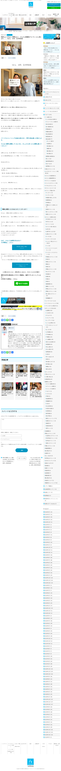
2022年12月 (47, 609)
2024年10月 (47, 554)
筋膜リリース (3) (49, 469)
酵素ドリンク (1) (50, 288)
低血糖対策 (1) (49, 400)
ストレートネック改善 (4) (52, 123)
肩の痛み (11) (50, 147)
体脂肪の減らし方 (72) (51, 199)
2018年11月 (47, 733)
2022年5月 (47, 627)
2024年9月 (47, 556)
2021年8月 (47, 650)
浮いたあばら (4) (50, 358)
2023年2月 (47, 604)
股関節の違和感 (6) (50, 158)
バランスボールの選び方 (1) (51, 307)
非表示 (12, 329)
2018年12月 (47, 731)
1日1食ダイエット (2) (51, 220)
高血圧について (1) (49, 482)
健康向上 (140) (48, 383)
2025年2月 (47, 544)
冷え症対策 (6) (49, 407)
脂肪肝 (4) (48, 425)
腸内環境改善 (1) (50, 162)
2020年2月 (47, 696)
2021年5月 (47, 658)
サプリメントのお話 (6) (50, 182)
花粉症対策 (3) (49, 427)
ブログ (43, 15)
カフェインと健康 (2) (51, 388)
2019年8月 (47, 711)
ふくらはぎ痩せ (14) (50, 324)
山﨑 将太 (10, 333)
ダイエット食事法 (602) (50, 218)
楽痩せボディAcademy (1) (50, 505)
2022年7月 (47, 622)
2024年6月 (47, 564)
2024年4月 (47, 569)
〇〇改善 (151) (48, 118)
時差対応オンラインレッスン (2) (51, 501)
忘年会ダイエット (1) (51, 442)
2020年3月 (47, 693)
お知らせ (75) (48, 101)
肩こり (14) (48, 160)
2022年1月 (47, 637)
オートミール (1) (50, 225)
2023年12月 (47, 579)
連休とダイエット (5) (51, 444)
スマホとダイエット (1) (50, 187)
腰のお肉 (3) (49, 370)
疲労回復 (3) (49, 415)
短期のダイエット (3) (51, 422)
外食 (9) (48, 261)
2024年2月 (47, 574)
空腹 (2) (48, 280)
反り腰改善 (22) (49, 128)
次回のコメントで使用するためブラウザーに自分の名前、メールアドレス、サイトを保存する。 (21, 446)
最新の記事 (15, 326)
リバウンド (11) (49, 196)
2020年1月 (47, 698)
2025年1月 (47, 546)
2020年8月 (47, 680)
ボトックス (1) (48, 373)
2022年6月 (47, 625)
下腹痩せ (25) (49, 338)
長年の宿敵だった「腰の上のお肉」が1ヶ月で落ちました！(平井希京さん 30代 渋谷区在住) (8, 462)
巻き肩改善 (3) (49, 135)
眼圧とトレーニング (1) (51, 420)
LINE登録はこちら (54, 8)
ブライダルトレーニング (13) (51, 327)
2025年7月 (47, 531)
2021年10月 (47, 645)
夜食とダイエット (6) (51, 263)
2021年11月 (47, 642)
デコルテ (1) (49, 317)
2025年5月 (47, 536)
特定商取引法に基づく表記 (11, 754)
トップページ (4, 15)
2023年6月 (47, 594)
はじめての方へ (24, 15)
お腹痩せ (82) (49, 312)
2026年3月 (47, 516)
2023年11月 (47, 582)
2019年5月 (47, 718)
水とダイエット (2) (50, 273)
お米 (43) (48, 230)
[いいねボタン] (2, 59)
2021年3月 (47, 663)
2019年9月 (47, 708)
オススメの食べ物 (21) (51, 228)
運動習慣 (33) (48, 477)
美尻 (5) (48, 360)
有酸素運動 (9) (48, 450)
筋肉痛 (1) (47, 467)
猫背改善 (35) (49, 138)
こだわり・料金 (17, 15)
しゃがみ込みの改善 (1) (51, 121)
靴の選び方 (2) (48, 479)
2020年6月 (47, 685)
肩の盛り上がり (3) (50, 363)
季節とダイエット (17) (50, 435)
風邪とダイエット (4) (51, 215)
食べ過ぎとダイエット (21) (51, 296)
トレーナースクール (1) (50, 302)
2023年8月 (47, 589)
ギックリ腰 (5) (50, 142)
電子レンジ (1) (49, 430)
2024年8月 (47, 559)
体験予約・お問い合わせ (57, 16)
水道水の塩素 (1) (50, 410)
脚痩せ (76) (48, 368)
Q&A (30, 15)
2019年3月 (47, 723)
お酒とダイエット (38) (51, 235)
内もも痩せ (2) (49, 348)
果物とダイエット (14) (51, 270)
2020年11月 (47, 673)
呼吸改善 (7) (49, 130)
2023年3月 (47, 602)
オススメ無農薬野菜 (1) (50, 179)
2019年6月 (47, 716)
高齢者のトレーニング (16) (51, 484)
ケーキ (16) (48, 238)
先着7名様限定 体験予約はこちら (54, 5)
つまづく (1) (49, 393)
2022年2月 (47, 635)
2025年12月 (47, 523)
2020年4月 (47, 690)
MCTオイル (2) (49, 223)
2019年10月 (47, 706)
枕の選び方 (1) (48, 452)
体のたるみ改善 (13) (50, 343)
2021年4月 (47, 660)
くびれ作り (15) (49, 314)
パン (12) (48, 247)
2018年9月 (47, 739)
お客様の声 (37, 15)
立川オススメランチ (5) (50, 462)
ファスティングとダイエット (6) (51, 255)
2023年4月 (47, 599)
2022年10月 (47, 614)
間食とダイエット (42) (51, 293)
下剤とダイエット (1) (50, 376)
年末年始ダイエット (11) (51, 439)
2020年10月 (47, 675)
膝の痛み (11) (50, 152)
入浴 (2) (48, 405)
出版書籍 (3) (48, 432)
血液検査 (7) (48, 474)
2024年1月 (47, 576)
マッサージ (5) (49, 194)
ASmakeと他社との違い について (22, 249)
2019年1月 (47, 728)
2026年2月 (47, 518)
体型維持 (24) (49, 346)
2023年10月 (47, 584)
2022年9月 (47, 617)
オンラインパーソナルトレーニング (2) (52, 94)
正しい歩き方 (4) (49, 457)
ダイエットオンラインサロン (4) (51, 105)
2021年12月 (47, 640)
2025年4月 (47, 539)
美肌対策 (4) (48, 472)
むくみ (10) (48, 331)
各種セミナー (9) (48, 494)
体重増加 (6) (49, 201)
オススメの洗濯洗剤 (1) (50, 177)
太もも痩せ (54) (49, 351)
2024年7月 (47, 561)
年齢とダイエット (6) (50, 447)
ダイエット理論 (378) (50, 192)
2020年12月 (47, 670)
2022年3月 (47, 632)
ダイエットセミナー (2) (50, 189)
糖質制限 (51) (49, 285)
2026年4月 (47, 513)
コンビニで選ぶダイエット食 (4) (51, 243)
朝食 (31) (48, 268)
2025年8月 (47, 528)
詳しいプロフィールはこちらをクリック (17, 347)
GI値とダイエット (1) (50, 170)
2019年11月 (47, 703)
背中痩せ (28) (49, 365)
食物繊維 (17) (49, 299)
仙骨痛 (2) (49, 145)
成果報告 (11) (48, 497)
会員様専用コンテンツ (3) (50, 490)
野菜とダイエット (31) (51, 290)
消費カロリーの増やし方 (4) (51, 207)
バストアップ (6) (50, 319)
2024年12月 (47, 549)
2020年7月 (47, 683)
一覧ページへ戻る (21, 460)
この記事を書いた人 (6, 326)
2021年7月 (47, 652)
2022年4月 (47, 630)
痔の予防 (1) (49, 417)
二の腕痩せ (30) (49, 341)
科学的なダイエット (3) (50, 459)
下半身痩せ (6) (49, 336)
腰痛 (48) (49, 150)
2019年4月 (47, 721)
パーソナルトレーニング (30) (51, 305)
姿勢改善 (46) (49, 353)
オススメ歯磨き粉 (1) (51, 385)
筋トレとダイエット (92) (51, 213)
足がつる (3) (49, 165)
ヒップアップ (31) (50, 322)
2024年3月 (47, 571)
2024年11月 (47, 551)
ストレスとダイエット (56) (51, 184)
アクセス (50, 15)
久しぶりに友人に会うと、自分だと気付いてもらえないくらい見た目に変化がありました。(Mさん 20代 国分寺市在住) (35, 463)
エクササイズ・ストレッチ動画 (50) (51, 174)
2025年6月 (47, 533)
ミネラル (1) (49, 395)
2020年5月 (47, 688)
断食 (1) (48, 265)
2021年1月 (47, 668)
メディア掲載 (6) (48, 487)
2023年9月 (47, 587)
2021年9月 (47, 647)
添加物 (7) (48, 275)
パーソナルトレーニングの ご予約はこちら (22, 266)
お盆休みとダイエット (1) (52, 437)
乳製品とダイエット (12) (51, 258)
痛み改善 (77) (49, 140)
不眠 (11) (48, 397)
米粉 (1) (48, 283)
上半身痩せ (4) (49, 333)
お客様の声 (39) (48, 98)
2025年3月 (47, 541)
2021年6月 (47, 655)
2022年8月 (47, 620)
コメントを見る (11, 59)
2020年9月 (47, 678)
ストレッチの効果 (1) (51, 390)
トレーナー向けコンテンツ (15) (52, 110)
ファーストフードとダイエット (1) (51, 250)
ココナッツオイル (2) (51, 240)
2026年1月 (47, 521)
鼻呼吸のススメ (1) (50, 167)
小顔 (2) (48, 355)
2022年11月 (47, 612)
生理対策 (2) (49, 412)
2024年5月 (47, 566)
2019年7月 (47, 713)
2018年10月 (47, 736)
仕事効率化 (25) (48, 380)
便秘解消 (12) (49, 402)
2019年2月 (47, 726)
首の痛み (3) (50, 155)
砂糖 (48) (48, 278)
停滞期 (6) (48, 204)
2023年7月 (47, 592)
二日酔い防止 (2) (49, 378)
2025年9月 (47, 526)
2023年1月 (47, 607)
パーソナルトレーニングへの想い (11, 16)
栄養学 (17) (47, 455)
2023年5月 (47, 597)
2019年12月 (47, 701)
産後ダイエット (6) (50, 211)
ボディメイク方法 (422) (50, 310)
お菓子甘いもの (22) (50, 233)
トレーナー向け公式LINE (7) (51, 113)
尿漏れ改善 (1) (49, 133)
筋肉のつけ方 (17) (49, 464)
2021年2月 (47, 665)
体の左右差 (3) (49, 125)
